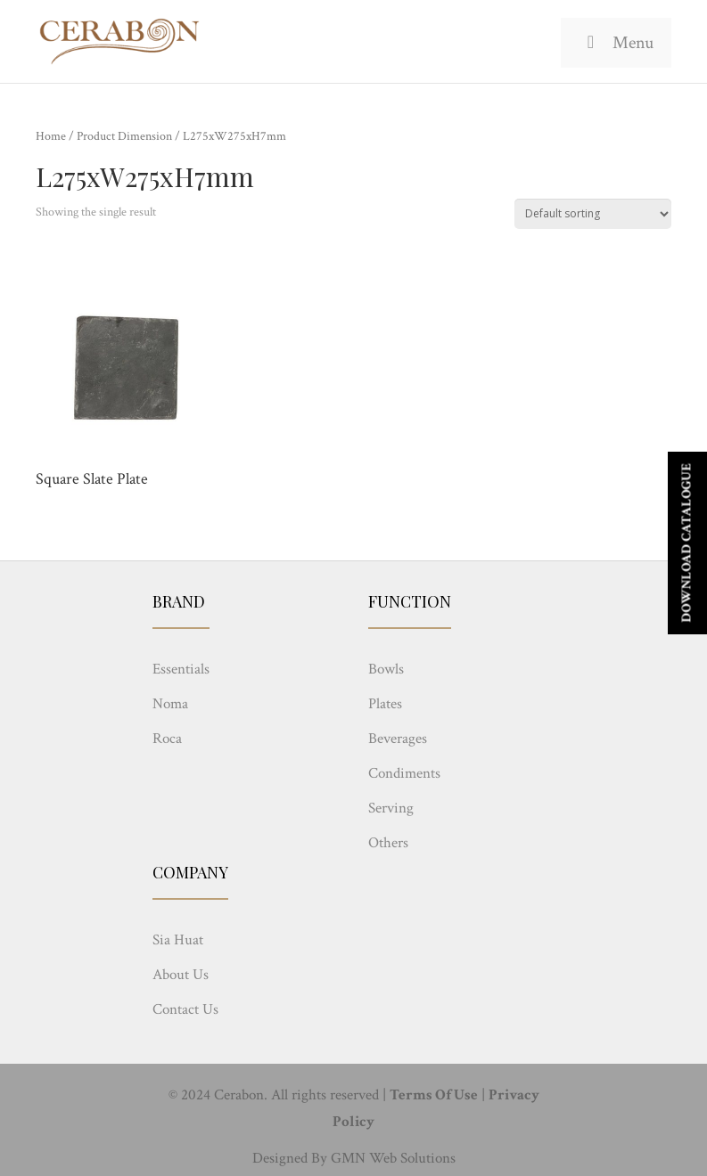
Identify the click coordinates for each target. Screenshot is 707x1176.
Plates (385, 704)
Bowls (386, 669)
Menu (616, 42)
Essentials (181, 669)
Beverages (397, 738)
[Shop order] (592, 214)
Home (51, 136)
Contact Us (185, 1009)
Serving (391, 808)
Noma (170, 704)
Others (388, 843)
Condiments (404, 773)
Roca (167, 738)
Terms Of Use (434, 1095)
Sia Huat (177, 940)
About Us (180, 974)
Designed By (289, 1158)
